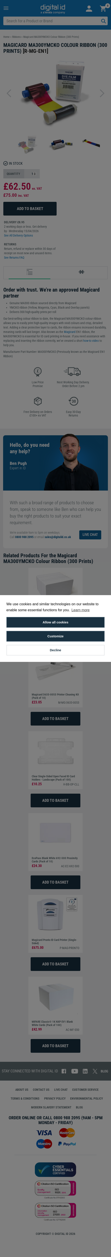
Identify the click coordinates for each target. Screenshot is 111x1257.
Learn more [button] (80, 610)
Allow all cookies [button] (55, 622)
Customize (56, 636)
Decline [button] (55, 650)
